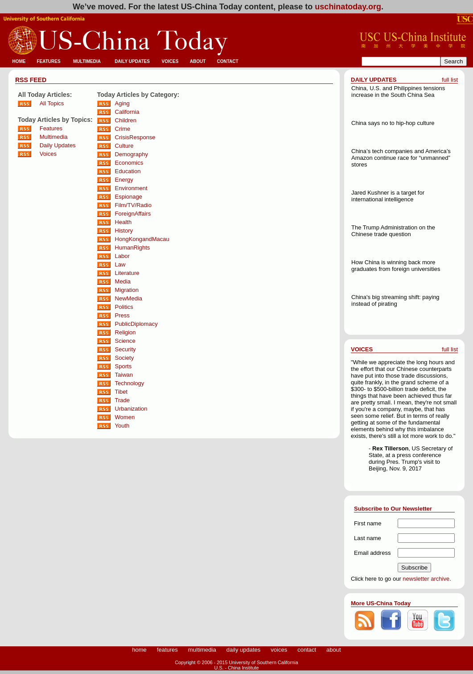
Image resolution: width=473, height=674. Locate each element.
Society (124, 357)
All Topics (52, 103)
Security (125, 349)
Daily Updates (58, 145)
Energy (124, 179)
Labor (122, 256)
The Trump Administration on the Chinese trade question (393, 230)
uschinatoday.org (348, 6)
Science (125, 340)
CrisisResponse (135, 137)
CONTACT (227, 61)
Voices (48, 153)
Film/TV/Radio (133, 205)
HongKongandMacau (142, 239)
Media (123, 281)
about (333, 649)
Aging (122, 103)
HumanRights (132, 247)
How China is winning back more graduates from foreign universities (395, 265)
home (139, 649)
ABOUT (198, 61)
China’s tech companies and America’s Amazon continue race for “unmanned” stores (401, 158)
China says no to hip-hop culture (392, 123)
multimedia (202, 649)
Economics (129, 162)
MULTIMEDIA (87, 61)
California (127, 111)
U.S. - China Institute (236, 667)
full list (450, 79)
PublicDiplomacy (136, 323)
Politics (124, 307)
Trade (122, 400)
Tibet (121, 391)
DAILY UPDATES (132, 61)
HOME (19, 61)
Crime (123, 128)
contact (306, 649)
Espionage (128, 196)
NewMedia (128, 298)
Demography (131, 154)
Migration (127, 290)
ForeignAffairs (133, 213)
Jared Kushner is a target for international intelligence (387, 196)
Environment (131, 188)
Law (120, 264)
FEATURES (48, 61)
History (124, 230)
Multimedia (54, 136)
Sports (123, 366)
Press (122, 315)
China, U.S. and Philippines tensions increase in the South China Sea (398, 91)
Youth (122, 425)
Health (123, 222)
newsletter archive (426, 578)
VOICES (170, 61)
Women (125, 417)
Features (51, 128)
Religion (125, 332)
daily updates (243, 649)
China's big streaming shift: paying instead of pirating (395, 300)
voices (279, 649)
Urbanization (131, 408)
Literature (127, 273)
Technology (129, 383)
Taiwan (124, 374)
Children (125, 120)
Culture (124, 145)
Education (128, 171)
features (167, 649)
